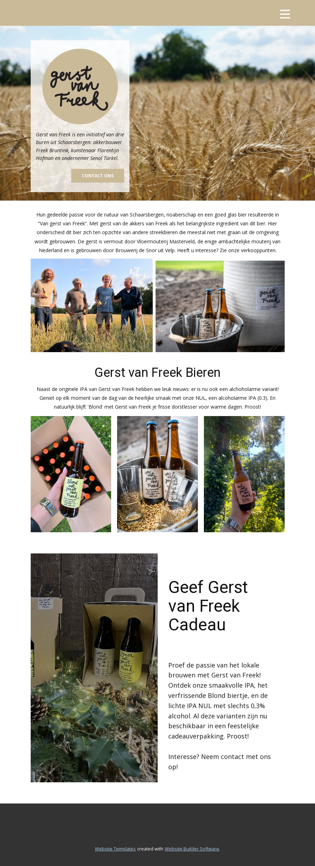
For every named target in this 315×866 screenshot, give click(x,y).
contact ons (98, 176)
